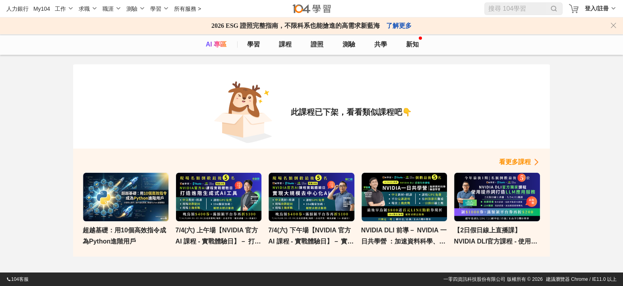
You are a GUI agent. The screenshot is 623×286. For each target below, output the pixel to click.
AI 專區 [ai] (216, 44)
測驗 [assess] (348, 44)
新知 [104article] (414, 42)
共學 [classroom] (380, 44)
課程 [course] (285, 44)
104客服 (17, 279)
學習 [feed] (253, 44)
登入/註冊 (597, 8)
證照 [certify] (317, 44)
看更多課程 (515, 161)
